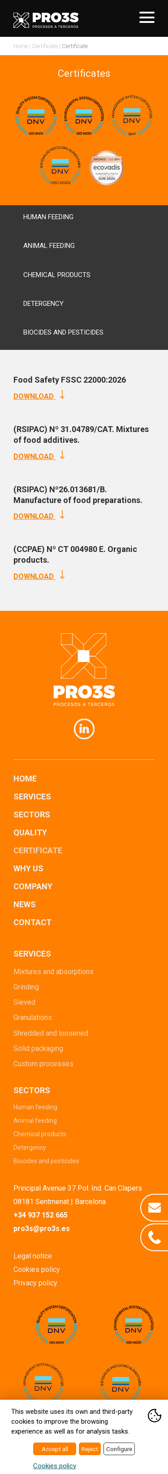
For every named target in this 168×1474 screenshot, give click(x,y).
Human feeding (35, 1107)
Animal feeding (35, 1120)
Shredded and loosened (50, 1033)
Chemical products (39, 1134)
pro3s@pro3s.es (41, 1228)
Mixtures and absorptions (53, 971)
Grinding (26, 987)
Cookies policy (36, 1269)
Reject (90, 1448)
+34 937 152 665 (40, 1215)
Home (20, 46)
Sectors (31, 814)
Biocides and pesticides (46, 1161)
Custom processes (43, 1063)
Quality (30, 832)
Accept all (55, 1448)
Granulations (32, 1017)
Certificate (45, 46)
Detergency (29, 1147)
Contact (32, 922)
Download (39, 396)
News (24, 904)
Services (32, 796)
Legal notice (32, 1256)
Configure (119, 1448)
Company (32, 886)
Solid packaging (38, 1048)
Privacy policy (35, 1283)
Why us (28, 868)
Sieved (24, 1002)
